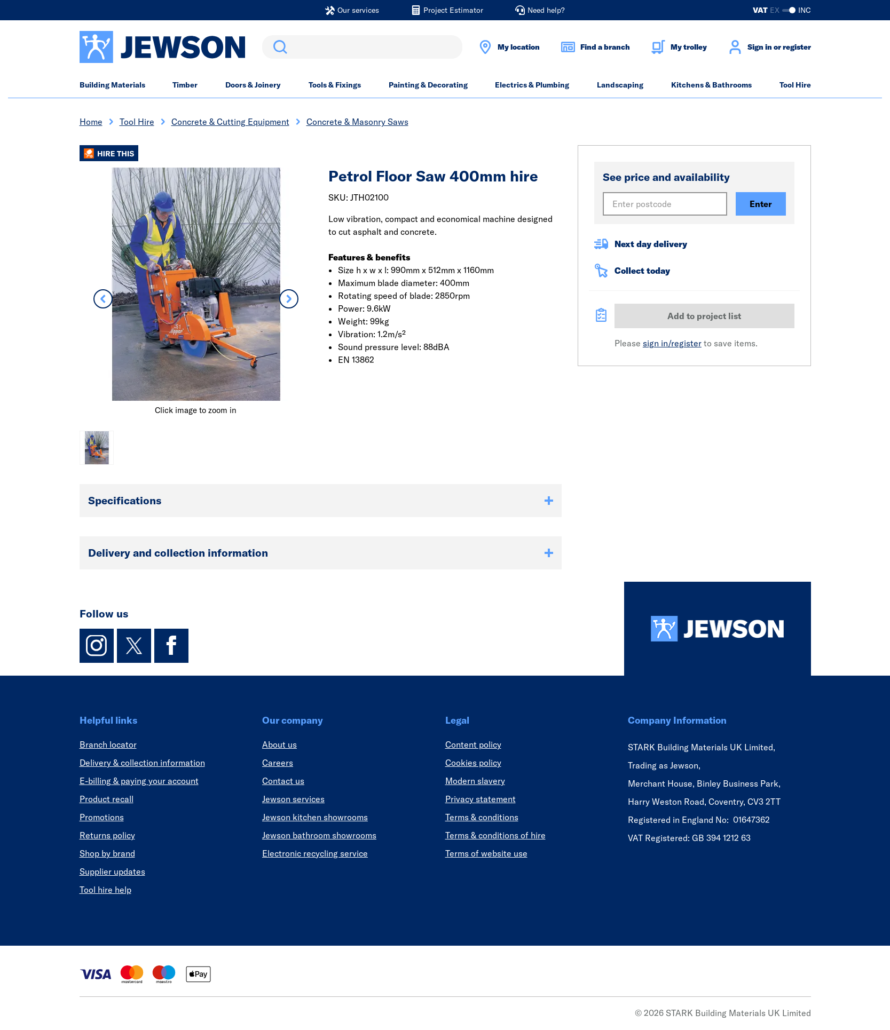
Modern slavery (475, 780)
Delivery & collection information (142, 762)
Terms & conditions (481, 817)
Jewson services (293, 799)
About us (279, 744)
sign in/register (672, 343)
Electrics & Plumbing (532, 85)
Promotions (102, 817)
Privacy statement (480, 799)
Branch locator (108, 744)
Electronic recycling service (315, 853)
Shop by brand (107, 853)
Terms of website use (486, 853)
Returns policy (107, 835)
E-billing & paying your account (139, 780)
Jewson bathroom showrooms (319, 835)
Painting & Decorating (428, 85)
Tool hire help (105, 889)
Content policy (473, 744)
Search (278, 47)
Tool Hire (795, 85)
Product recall (106, 799)
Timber (185, 85)
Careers (277, 762)
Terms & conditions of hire (495, 835)
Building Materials (112, 85)
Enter (761, 204)
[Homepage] (717, 628)
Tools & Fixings (335, 85)
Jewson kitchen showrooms (315, 817)
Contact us (283, 780)
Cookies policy (473, 762)
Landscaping (620, 85)
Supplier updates (112, 871)
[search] (362, 47)
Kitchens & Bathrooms (711, 85)
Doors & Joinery (253, 85)
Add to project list (704, 316)
